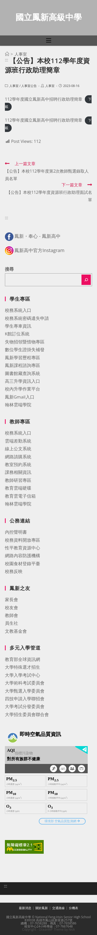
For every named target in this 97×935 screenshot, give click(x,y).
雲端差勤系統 (18, 441)
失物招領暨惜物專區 (24, 342)
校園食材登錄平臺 (22, 563)
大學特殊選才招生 (22, 667)
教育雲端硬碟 (18, 488)
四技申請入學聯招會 (24, 699)
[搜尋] (86, 280)
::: (6, 60)
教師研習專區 (18, 480)
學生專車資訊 (18, 326)
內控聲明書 (16, 532)
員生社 (11, 623)
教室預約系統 (18, 464)
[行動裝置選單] (48, 40)
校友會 (11, 607)
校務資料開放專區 (22, 540)
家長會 (11, 599)
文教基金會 (16, 631)
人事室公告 (29, 86)
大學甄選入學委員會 (24, 691)
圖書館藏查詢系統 (22, 373)
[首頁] (7, 54)
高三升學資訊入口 (22, 381)
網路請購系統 (18, 457)
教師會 (11, 615)
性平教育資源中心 (22, 548)
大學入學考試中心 (22, 675)
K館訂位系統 (17, 334)
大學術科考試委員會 (24, 683)
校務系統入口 (18, 310)
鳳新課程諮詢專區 (22, 365)
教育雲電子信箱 (20, 496)
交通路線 (58, 908)
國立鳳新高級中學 (49, 17)
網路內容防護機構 (22, 555)
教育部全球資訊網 (22, 659)
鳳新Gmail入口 (19, 397)
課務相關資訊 (18, 472)
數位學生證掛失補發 (24, 349)
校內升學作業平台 (22, 389)
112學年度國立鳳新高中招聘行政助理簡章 (43, 99)
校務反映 (14, 571)
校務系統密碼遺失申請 (27, 318)
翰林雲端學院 (18, 405)
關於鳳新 (41, 908)
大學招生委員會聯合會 (27, 714)
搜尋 (9, 269)
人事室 (14, 86)
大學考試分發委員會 (24, 706)
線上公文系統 (18, 449)
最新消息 (25, 908)
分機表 (73, 908)
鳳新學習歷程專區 (22, 357)
